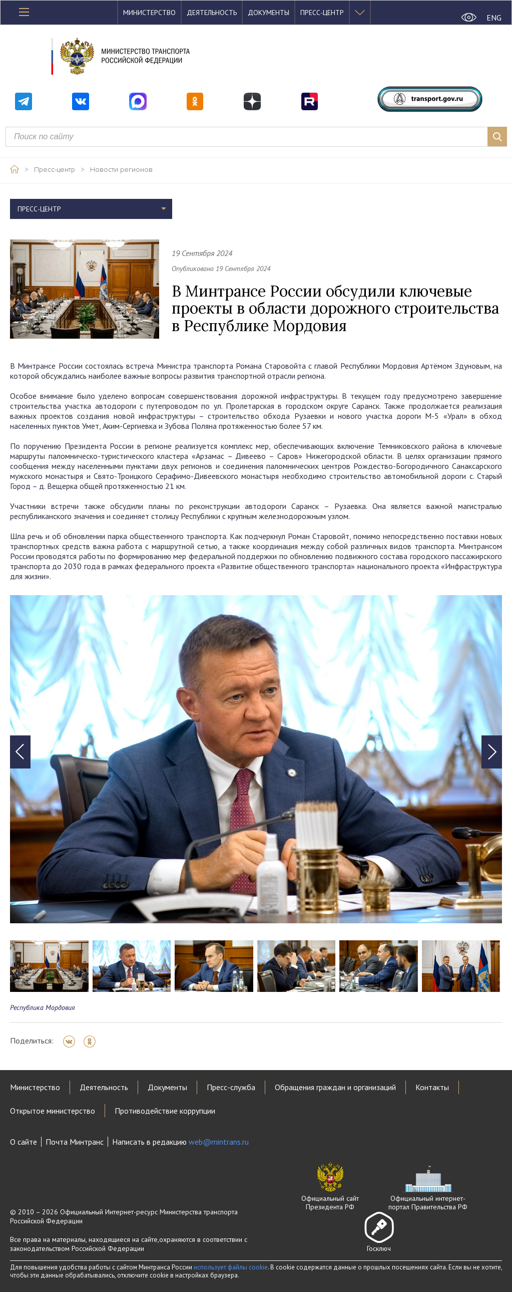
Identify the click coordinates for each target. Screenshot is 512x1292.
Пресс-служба (231, 1087)
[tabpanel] (256, 759)
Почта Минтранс (75, 1142)
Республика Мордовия (42, 1007)
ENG (493, 17)
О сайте (23, 1142)
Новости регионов (121, 170)
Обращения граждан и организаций (335, 1087)
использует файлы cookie (231, 1267)
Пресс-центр (322, 12)
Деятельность (212, 12)
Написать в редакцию (180, 1142)
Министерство (149, 12)
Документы (268, 12)
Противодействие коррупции (165, 1111)
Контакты (432, 1087)
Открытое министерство (52, 1111)
